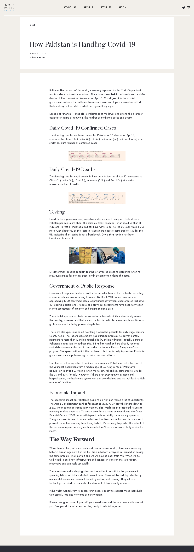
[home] (32, 7)
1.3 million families (103, 343)
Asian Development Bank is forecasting (78, 404)
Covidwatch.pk (109, 102)
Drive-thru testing (112, 234)
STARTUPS (70, 7)
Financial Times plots (74, 114)
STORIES (106, 7)
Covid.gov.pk (111, 98)
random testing (85, 272)
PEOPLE (89, 7)
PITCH (122, 7)
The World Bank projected (115, 408)
